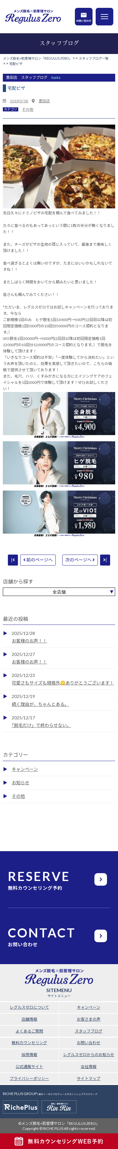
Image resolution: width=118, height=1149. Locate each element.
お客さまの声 (88, 1019)
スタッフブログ (89, 1031)
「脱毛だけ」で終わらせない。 (41, 725)
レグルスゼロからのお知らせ (88, 1054)
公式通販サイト (29, 1066)
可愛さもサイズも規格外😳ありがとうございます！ (63, 682)
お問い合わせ (83, 20)
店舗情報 (29, 1019)
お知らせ (20, 782)
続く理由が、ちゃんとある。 (40, 704)
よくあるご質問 (29, 1031)
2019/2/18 (19, 101)
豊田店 (44, 101)
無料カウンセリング (29, 1042)
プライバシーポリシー (29, 1078)
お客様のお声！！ (29, 640)
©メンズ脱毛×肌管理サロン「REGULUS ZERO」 (59, 1123)
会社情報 (89, 1066)
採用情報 (29, 1054)
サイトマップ (88, 1078)
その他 (27, 109)
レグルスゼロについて (29, 1007)
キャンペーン (25, 769)
